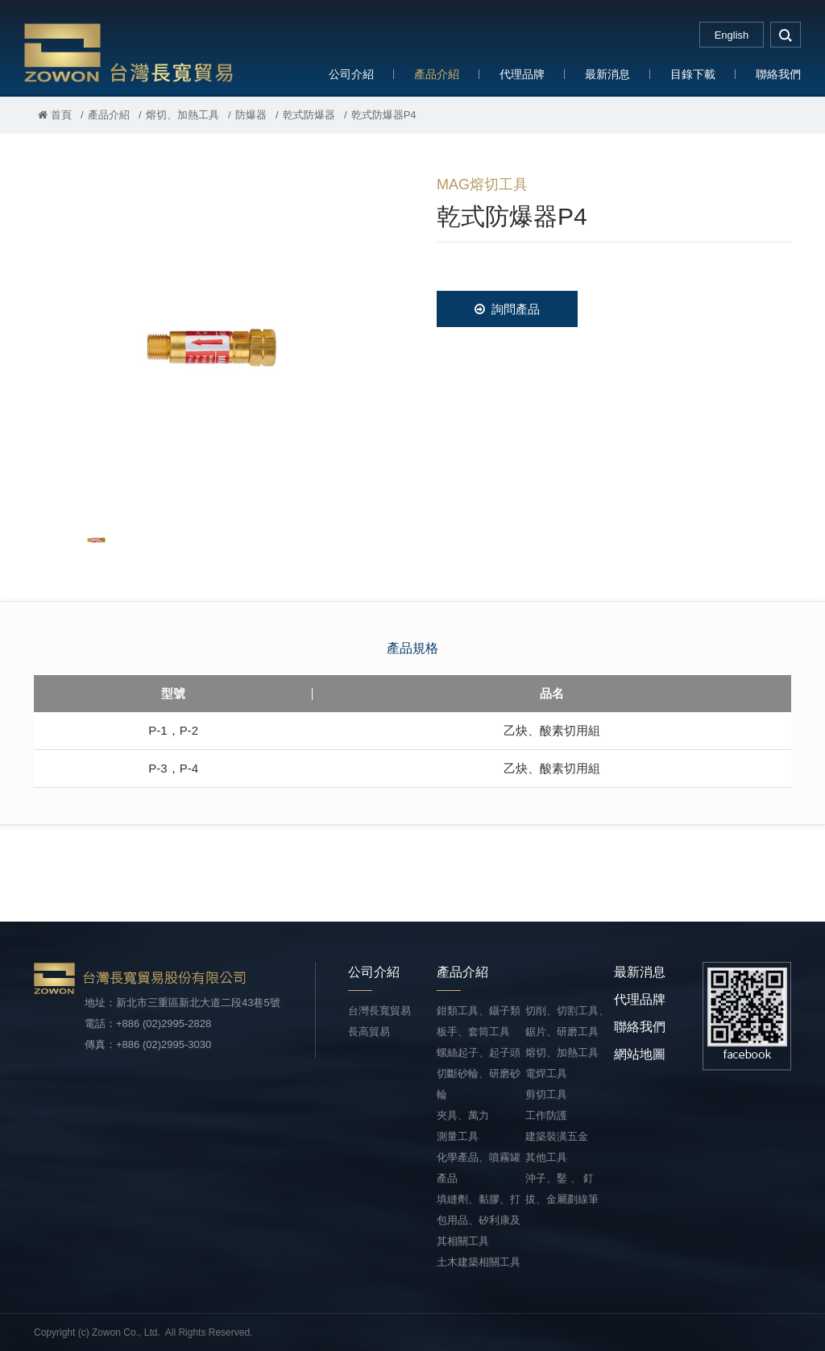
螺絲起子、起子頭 (478, 1052)
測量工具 (458, 1136)
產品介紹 (436, 74)
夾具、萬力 (463, 1115)
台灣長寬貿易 (129, 52)
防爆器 (251, 115)
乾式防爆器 (309, 115)
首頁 (55, 115)
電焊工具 (546, 1073)
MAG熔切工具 (482, 184)
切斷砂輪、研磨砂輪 (478, 1083)
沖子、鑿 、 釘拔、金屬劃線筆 (562, 1188)
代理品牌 (522, 74)
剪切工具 (546, 1094)
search (785, 35)
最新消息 (607, 74)
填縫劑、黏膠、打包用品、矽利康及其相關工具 (478, 1220)
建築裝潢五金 (556, 1136)
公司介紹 (351, 74)
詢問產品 (507, 309)
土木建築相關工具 (478, 1262)
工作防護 (546, 1115)
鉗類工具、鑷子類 (478, 1011)
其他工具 (546, 1157)
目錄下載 (692, 74)
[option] (211, 335)
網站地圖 (639, 1054)
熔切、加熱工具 (182, 115)
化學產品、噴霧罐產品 (478, 1167)
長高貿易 (369, 1032)
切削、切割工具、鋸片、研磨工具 (567, 1021)
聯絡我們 (778, 74)
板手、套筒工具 (473, 1032)
